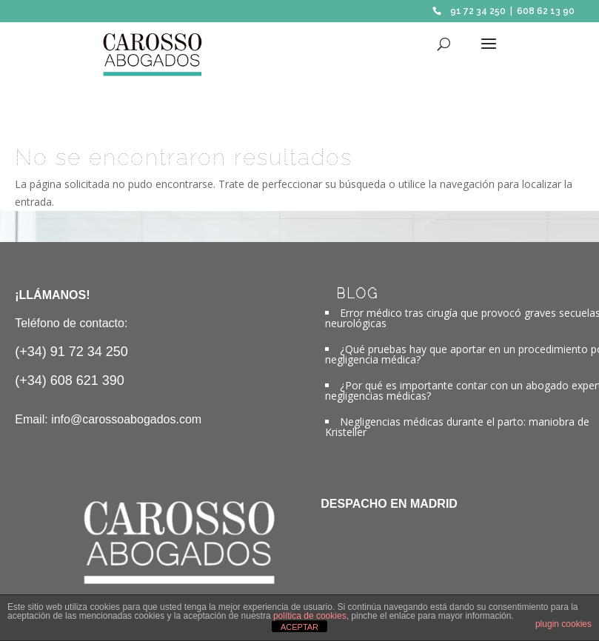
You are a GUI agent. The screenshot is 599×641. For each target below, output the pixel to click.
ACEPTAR (299, 626)
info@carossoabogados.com (126, 419)
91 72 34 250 (478, 11)
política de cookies (310, 616)
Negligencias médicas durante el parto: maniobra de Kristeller (457, 427)
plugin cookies (563, 624)
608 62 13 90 (546, 11)
